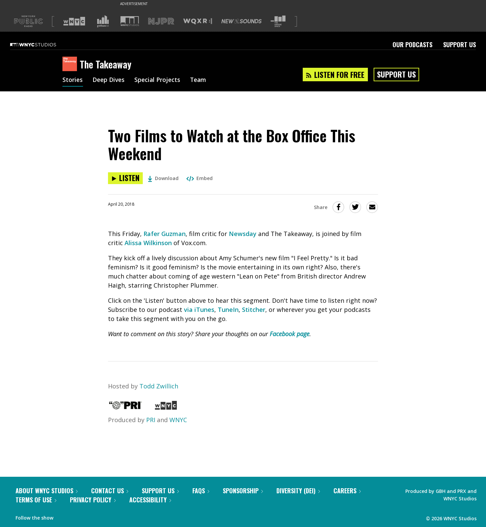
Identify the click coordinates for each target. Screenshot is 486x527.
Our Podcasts (412, 44)
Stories (72, 80)
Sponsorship (243, 490)
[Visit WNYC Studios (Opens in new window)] (129, 21)
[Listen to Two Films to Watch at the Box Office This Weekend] (125, 178)
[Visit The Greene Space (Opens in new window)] (278, 21)
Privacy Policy (93, 499)
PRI (150, 420)
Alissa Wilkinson (148, 243)
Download (163, 178)
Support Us (459, 44)
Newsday (242, 234)
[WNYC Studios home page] (41, 44)
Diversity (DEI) (298, 490)
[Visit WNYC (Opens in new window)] (74, 21)
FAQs (200, 490)
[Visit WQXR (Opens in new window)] (197, 21)
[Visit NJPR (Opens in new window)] (161, 21)
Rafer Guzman (164, 234)
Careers (347, 490)
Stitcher (253, 309)
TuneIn (228, 309)
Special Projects (159, 80)
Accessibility (150, 499)
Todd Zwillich (158, 386)
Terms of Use (36, 499)
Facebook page (289, 334)
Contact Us (109, 490)
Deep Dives (109, 80)
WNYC (178, 420)
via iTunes (199, 309)
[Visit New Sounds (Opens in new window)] (241, 21)
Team (201, 80)
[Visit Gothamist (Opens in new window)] (102, 21)
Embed (199, 178)
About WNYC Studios (47, 490)
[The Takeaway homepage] (71, 64)
